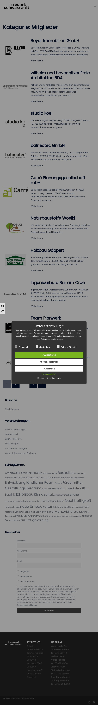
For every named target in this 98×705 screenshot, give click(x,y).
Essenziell (21, 346)
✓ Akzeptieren (49, 355)
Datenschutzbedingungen (48, 378)
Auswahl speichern (49, 362)
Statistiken (43, 346)
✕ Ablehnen (49, 369)
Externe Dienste (66, 346)
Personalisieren (49, 374)
